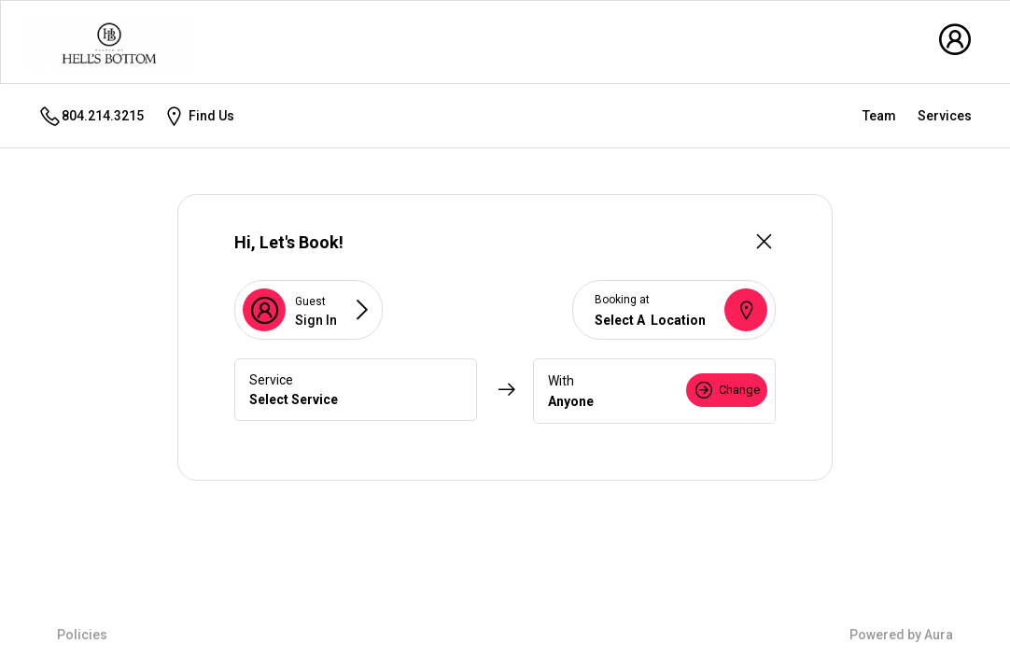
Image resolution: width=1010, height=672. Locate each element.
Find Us (198, 116)
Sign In (316, 320)
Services (945, 115)
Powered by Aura (901, 634)
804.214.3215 (91, 116)
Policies (82, 634)
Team (879, 115)
